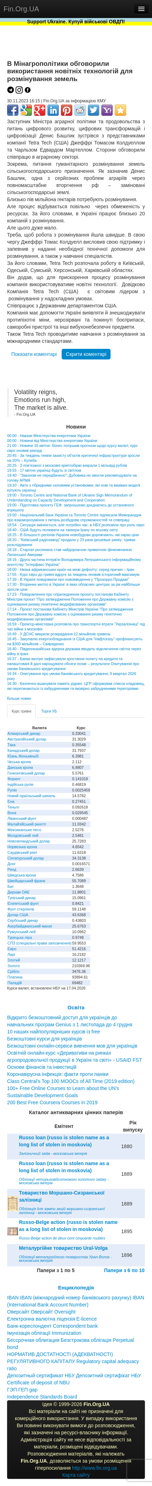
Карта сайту (76, 1475)
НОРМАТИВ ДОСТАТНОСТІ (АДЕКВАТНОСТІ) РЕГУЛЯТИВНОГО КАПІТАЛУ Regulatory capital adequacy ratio (73, 1361)
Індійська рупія (20, 784)
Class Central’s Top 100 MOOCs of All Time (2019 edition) (71, 1081)
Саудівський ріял (22, 852)
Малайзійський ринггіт (26, 824)
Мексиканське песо (24, 830)
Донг (11, 864)
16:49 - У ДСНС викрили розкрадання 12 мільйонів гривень (59, 634)
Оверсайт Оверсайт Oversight (41, 1312)
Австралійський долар (26, 739)
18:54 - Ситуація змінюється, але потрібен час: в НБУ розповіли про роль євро (76, 525)
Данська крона (20, 767)
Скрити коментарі (86, 354)
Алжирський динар (23, 733)
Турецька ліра (19, 937)
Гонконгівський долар (26, 773)
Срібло (13, 971)
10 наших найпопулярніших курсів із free (53, 1031)
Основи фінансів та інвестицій (42, 1067)
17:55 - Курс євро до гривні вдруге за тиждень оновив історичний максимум (73, 574)
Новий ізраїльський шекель (31, 796)
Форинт (14, 779)
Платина (14, 977)
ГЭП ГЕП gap (22, 1390)
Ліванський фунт (21, 818)
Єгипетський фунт (23, 903)
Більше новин (19, 698)
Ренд (11, 869)
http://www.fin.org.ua (94, 1468)
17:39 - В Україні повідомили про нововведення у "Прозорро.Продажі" (68, 579)
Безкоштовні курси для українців (44, 1039)
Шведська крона (21, 875)
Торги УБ (49, 711)
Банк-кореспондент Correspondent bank (52, 1326)
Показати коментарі (34, 354)
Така (11, 745)
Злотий (13, 960)
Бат (10, 886)
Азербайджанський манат (29, 926)
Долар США (17, 915)
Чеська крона (19, 762)
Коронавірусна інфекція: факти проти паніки (57, 1074)
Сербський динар (22, 920)
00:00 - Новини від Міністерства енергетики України (52, 440)
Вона (11, 813)
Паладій (14, 983)
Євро (11, 949)
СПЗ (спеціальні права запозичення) (39, 943)
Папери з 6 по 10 (124, 1270)
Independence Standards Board (42, 1397)
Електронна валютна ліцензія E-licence (52, 1319)
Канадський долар (23, 750)
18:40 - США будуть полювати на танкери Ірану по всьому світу (62, 530)
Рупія (12, 790)
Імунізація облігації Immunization (44, 1333)
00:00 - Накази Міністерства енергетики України (48, 435)
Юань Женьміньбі (23, 756)
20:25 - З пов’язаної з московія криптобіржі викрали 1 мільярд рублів (67, 465)
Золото (13, 966)
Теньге (13, 807)
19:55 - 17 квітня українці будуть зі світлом (44, 470)
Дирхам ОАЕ (18, 892)
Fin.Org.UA (21, 9)
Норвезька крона (22, 847)
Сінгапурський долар (25, 858)
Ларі (11, 954)
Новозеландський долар (28, 841)
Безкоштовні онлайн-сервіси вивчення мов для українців (72, 1046)
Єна (10, 801)
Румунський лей (21, 932)
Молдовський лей (22, 835)
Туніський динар (21, 898)
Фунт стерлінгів (20, 909)
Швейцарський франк (26, 881)
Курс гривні (21, 711)
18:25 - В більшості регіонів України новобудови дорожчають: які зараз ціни (73, 535)
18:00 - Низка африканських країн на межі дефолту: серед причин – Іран (70, 569)
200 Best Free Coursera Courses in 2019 (52, 1102)
